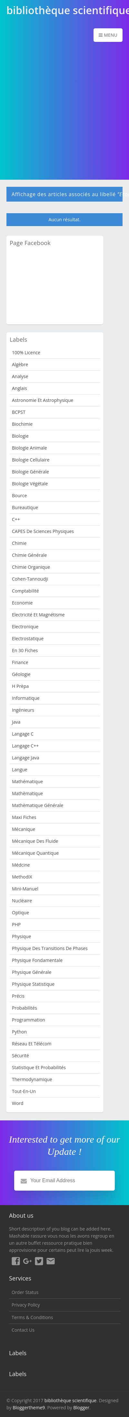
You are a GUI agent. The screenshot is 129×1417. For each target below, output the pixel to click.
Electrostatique (28, 638)
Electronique (25, 626)
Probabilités (24, 1008)
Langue (19, 769)
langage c (23, 734)
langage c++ (25, 746)
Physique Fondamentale (37, 960)
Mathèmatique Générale (37, 805)
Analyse (20, 376)
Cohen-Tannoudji (30, 579)
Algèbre (20, 364)
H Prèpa (20, 686)
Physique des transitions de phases (50, 948)
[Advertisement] (64, 111)
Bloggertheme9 (29, 1407)
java (16, 722)
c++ (16, 519)
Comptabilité (25, 591)
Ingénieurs (23, 710)
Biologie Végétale (30, 483)
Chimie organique (31, 567)
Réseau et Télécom (32, 1044)
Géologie (21, 674)
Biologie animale (29, 448)
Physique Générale (31, 972)
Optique (20, 912)
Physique (21, 936)
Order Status (25, 1292)
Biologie (20, 436)
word (18, 1103)
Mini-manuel (25, 889)
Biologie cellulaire (30, 460)
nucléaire (22, 901)
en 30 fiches (25, 650)
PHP (16, 924)
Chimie (19, 543)
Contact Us (23, 1330)
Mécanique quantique (35, 853)
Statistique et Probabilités (39, 1067)
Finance (20, 662)
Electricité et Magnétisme (38, 615)
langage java (25, 758)
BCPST (18, 412)
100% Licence (26, 352)
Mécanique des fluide (35, 841)
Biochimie (22, 424)
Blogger (81, 1407)
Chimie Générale (29, 555)
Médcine (21, 865)
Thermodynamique (32, 1079)
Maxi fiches (24, 817)
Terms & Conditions (32, 1317)
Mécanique (23, 829)
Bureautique (25, 507)
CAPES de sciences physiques (43, 531)
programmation (28, 1020)
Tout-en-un (24, 1091)
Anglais (19, 388)
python (19, 1032)
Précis (18, 996)
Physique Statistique (33, 984)
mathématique (27, 781)
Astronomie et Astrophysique (42, 400)
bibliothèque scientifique (70, 1400)
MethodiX (22, 877)
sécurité (20, 1055)
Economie (22, 603)
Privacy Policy (26, 1305)
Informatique (26, 698)
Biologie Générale (30, 472)
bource (19, 495)
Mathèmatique (27, 793)
